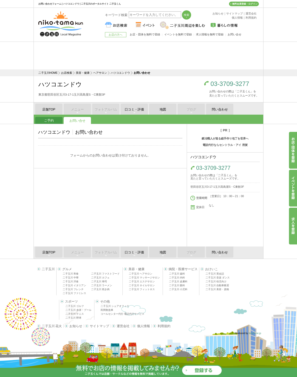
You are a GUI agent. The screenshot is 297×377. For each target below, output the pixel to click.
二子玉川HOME (48, 72)
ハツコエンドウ (120, 72)
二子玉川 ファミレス (74, 293)
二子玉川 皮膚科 (178, 281)
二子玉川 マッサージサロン (144, 277)
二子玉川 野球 (73, 317)
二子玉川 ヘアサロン (140, 273)
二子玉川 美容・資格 (217, 289)
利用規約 (164, 326)
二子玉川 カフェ (100, 277)
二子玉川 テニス (74, 313)
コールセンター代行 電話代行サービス (122, 313)
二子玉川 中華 (71, 277)
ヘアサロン (100, 72)
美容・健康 (83, 72)
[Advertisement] (148, 55)
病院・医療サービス (183, 269)
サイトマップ (99, 326)
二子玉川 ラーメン (101, 285)
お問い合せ (77, 120)
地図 (163, 109)
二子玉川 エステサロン (142, 281)
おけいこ (211, 269)
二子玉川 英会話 (215, 273)
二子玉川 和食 (71, 273)
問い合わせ (220, 109)
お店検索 (66, 72)
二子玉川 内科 (177, 277)
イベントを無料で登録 (178, 34)
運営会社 (123, 326)
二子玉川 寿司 (99, 281)
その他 (105, 301)
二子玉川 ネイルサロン (142, 285)
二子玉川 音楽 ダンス (218, 277)
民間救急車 (107, 310)
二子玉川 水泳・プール (78, 310)
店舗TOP (48, 109)
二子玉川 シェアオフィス (115, 306)
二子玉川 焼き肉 (100, 289)
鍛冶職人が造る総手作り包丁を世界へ (225, 138)
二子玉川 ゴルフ (74, 306)
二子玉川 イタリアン (74, 285)
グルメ (67, 269)
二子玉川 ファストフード (105, 273)
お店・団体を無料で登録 (145, 34)
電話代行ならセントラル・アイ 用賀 (225, 145)
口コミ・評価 (134, 109)
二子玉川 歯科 (177, 273)
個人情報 (143, 326)
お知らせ (75, 326)
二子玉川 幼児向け (216, 281)
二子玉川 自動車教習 (217, 285)
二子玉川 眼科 (177, 285)
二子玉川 (48, 269)
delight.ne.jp (255, 333)
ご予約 (49, 120)
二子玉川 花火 (52, 326)
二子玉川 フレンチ (73, 289)
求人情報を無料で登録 (209, 34)
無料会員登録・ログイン (244, 4)
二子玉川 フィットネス (142, 289)
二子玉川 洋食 (71, 281)
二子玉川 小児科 (178, 289)
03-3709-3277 (230, 84)
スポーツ (71, 301)
